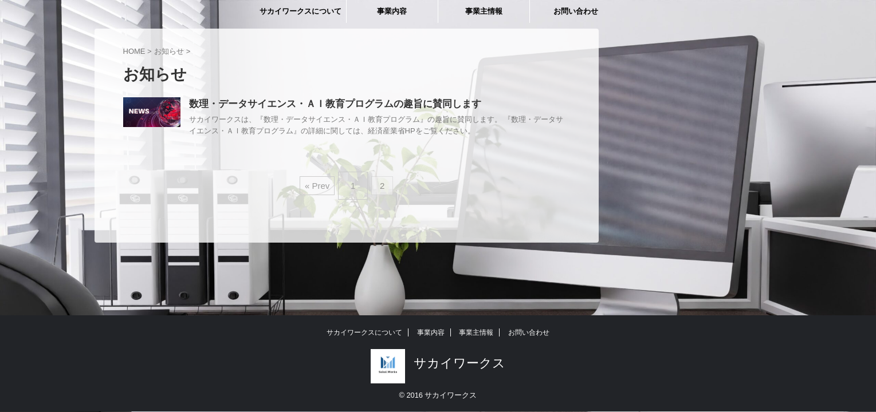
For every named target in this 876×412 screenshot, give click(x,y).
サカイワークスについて (300, 11)
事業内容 (392, 11)
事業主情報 (483, 11)
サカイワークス (459, 363)
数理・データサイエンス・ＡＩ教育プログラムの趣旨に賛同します (326, 104)
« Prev (320, 182)
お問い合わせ (575, 11)
